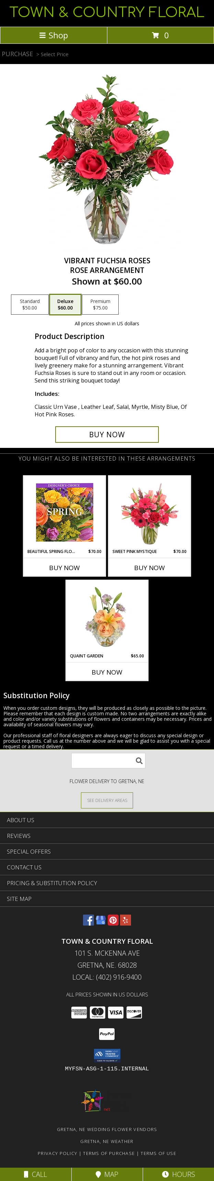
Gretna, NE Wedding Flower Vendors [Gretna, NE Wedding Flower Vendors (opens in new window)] (107, 1129)
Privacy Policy (57, 1153)
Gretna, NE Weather (106, 1141)
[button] (107, 1056)
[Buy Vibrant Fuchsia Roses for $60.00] (107, 434)
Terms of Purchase (109, 1153)
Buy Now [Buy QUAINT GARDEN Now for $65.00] (107, 672)
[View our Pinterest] (113, 923)
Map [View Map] (107, 1174)
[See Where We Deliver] (107, 800)
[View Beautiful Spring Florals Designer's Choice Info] (64, 512)
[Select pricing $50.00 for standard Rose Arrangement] (29, 305)
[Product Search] (108, 760)
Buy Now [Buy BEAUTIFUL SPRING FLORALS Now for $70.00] (64, 567)
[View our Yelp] (125, 923)
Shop (53, 35)
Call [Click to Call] (35, 1174)
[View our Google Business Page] (100, 923)
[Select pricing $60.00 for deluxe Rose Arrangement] (65, 305)
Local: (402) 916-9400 (107, 977)
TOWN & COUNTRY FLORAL (107, 12)
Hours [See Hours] (178, 1174)
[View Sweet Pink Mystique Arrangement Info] (149, 512)
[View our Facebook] (88, 923)
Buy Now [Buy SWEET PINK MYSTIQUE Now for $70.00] (149, 567)
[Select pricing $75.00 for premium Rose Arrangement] (100, 305)
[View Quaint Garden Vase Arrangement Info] (107, 616)
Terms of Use (158, 1153)
